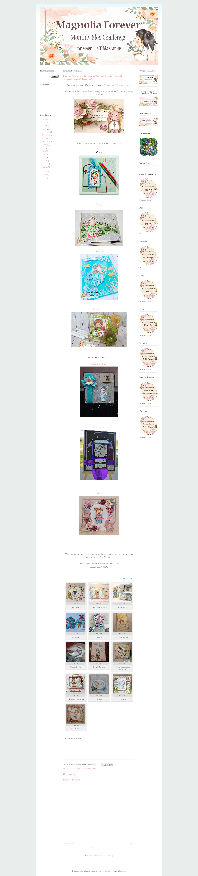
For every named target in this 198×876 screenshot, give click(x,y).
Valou (99, 204)
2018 (44, 175)
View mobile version (99, 848)
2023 (44, 119)
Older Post (129, 844)
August (45, 145)
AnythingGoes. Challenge (78, 768)
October (45, 138)
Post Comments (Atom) (104, 856)
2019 (44, 171)
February (45, 164)
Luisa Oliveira (99, 427)
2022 (44, 122)
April (44, 158)
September (46, 141)
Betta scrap (99, 309)
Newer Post (69, 844)
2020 (45, 129)
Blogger (122, 871)
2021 (44, 126)
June (44, 151)
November (46, 135)
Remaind (92, 768)
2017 (44, 178)
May (44, 154)
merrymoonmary (104, 871)
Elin (99, 493)
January (45, 167)
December (46, 132)
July (44, 148)
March (44, 161)
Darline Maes (99, 363)
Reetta (99, 251)
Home (99, 844)
